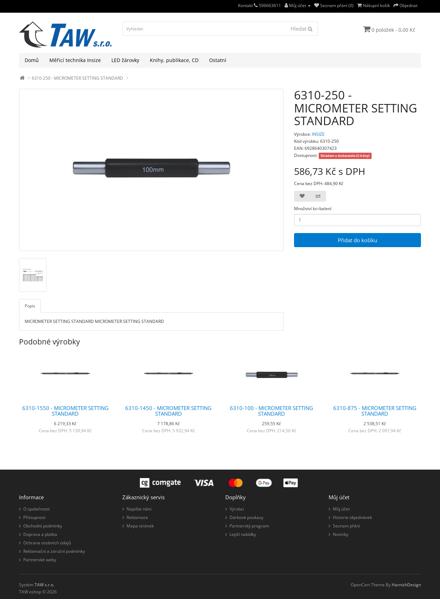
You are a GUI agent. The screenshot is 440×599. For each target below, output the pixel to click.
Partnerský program (249, 526)
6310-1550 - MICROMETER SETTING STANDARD (65, 410)
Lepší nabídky (243, 534)
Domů (32, 60)
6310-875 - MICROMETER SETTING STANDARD (374, 410)
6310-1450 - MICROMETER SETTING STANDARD (168, 410)
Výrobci (237, 509)
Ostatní (217, 60)
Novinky (340, 534)
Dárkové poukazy (246, 517)
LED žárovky (125, 60)
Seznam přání (346, 526)
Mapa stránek (140, 526)
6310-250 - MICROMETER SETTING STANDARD (77, 78)
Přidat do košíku (357, 240)
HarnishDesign (406, 585)
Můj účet (341, 509)
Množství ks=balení (312, 209)
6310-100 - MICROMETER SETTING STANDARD (271, 410)
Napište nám (139, 509)
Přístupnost (34, 517)
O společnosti (36, 509)
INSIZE (318, 134)
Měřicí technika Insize (75, 60)
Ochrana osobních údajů (47, 543)
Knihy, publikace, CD (174, 60)
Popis (30, 306)
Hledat (301, 28)
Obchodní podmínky (42, 526)
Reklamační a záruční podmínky (54, 551)
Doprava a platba (40, 534)
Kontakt (248, 5)
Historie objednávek (352, 517)
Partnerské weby (39, 560)
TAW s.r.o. (44, 585)
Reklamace (137, 517)
